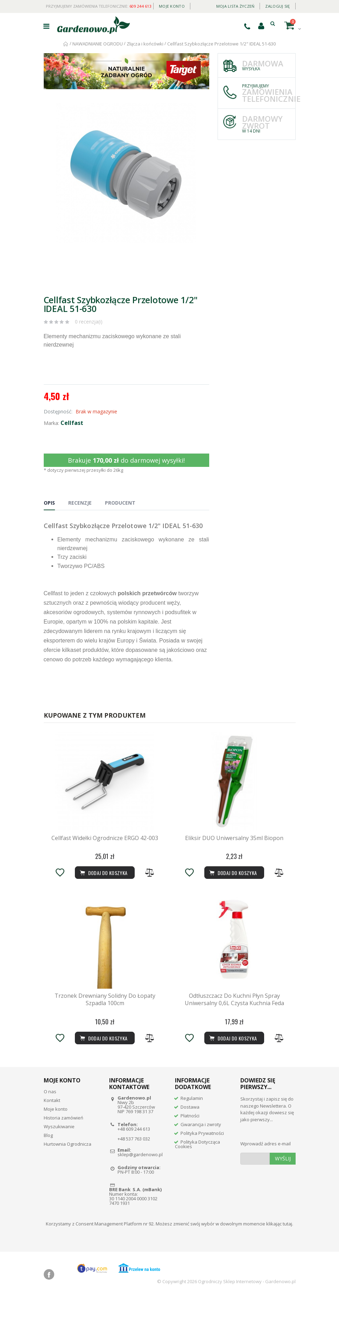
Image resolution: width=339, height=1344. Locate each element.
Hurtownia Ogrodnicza (67, 1190)
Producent (120, 502)
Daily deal (201, 4)
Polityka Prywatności (202, 1180)
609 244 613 (140, 6)
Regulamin (192, 1145)
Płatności (190, 1162)
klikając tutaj (279, 1270)
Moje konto (172, 6)
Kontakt (52, 1147)
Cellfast (72, 423)
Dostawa (190, 1154)
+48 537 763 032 (134, 1185)
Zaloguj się (277, 6)
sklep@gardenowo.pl (140, 1201)
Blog (48, 1182)
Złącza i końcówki (145, 44)
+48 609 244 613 (134, 1176)
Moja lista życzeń (235, 6)
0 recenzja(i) (89, 321)
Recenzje (80, 502)
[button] (203, 109)
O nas (50, 1138)
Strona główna (66, 44)
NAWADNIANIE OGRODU (97, 44)
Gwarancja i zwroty (201, 1171)
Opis (49, 502)
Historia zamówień (63, 1164)
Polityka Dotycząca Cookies (197, 1191)
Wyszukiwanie (59, 1173)
